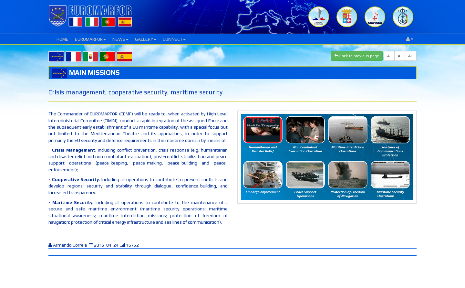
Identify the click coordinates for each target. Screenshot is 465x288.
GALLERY (145, 39)
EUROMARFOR (90, 39)
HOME (62, 39)
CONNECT (174, 39)
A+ (410, 56)
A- (389, 56)
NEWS (120, 39)
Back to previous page (357, 56)
